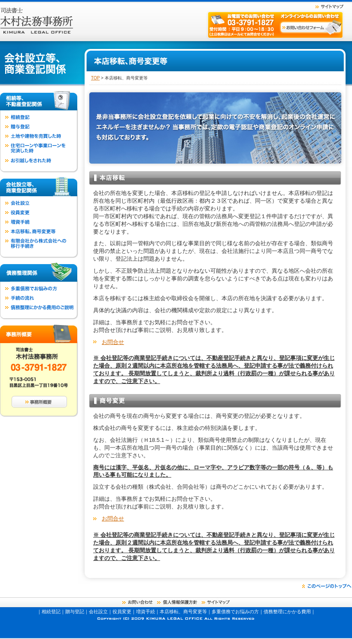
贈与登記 (74, 611)
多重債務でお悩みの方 (235, 611)
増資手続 (145, 611)
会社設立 (98, 611)
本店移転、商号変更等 (183, 611)
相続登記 (51, 611)
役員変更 (121, 611)
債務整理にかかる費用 (287, 611)
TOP (95, 78)
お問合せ (113, 342)
